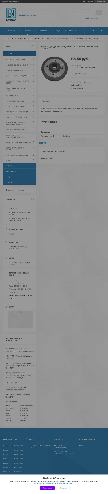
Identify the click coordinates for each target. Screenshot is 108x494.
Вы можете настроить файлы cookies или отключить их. (53, 483)
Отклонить (63, 488)
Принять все (47, 488)
